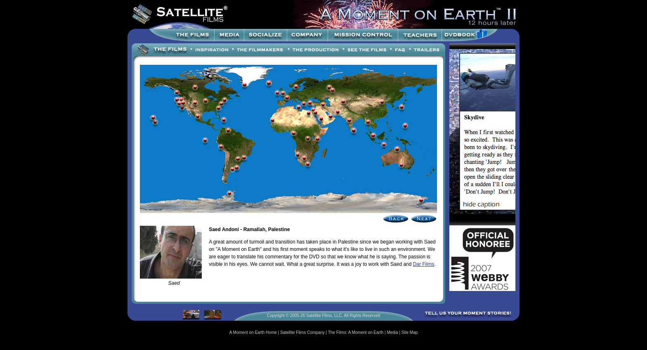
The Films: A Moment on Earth (356, 332)
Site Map (409, 332)
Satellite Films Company (302, 332)
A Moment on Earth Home (253, 332)
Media (392, 332)
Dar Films (423, 264)
